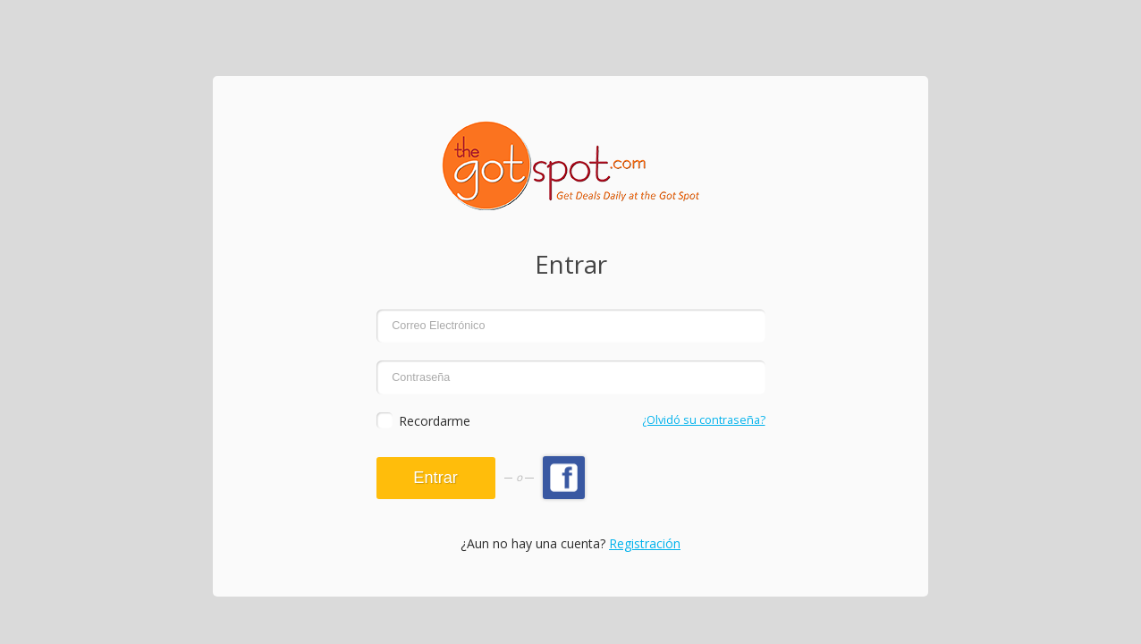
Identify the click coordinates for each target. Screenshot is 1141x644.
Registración (644, 543)
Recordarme (434, 420)
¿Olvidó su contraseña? (703, 420)
